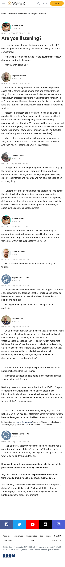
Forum (4, 13)
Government (23, 13)
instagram (60, 524)
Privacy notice (31, 536)
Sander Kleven (18, 156)
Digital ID (57, 536)
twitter (20, 524)
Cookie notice (45, 536)
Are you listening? (39, 13)
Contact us (56, 540)
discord (47, 524)
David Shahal (17, 319)
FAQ (32, 540)
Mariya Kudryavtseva (24, 422)
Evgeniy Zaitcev (19, 76)
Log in (57, 3)
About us (6, 536)
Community (7, 540)
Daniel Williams (18, 251)
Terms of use (18, 536)
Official (12, 13)
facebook (8, 524)
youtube (34, 524)
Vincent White (18, 25)
